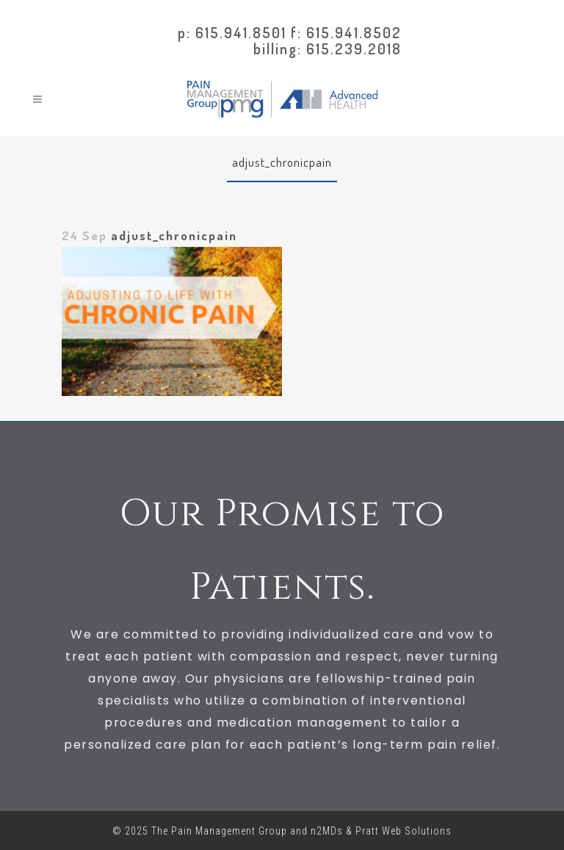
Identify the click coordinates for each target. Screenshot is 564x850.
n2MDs (327, 831)
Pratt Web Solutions (403, 831)
